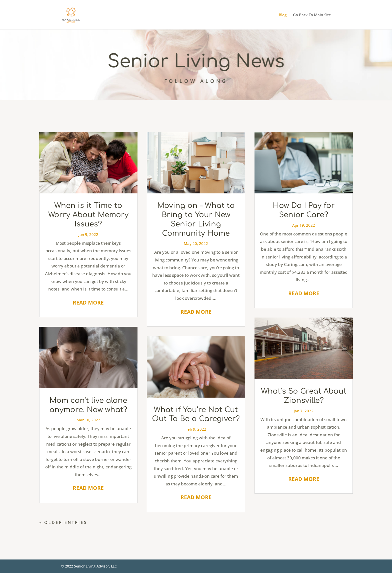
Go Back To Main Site (312, 15)
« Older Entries (63, 522)
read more (88, 302)
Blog (282, 15)
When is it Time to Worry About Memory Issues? (88, 214)
